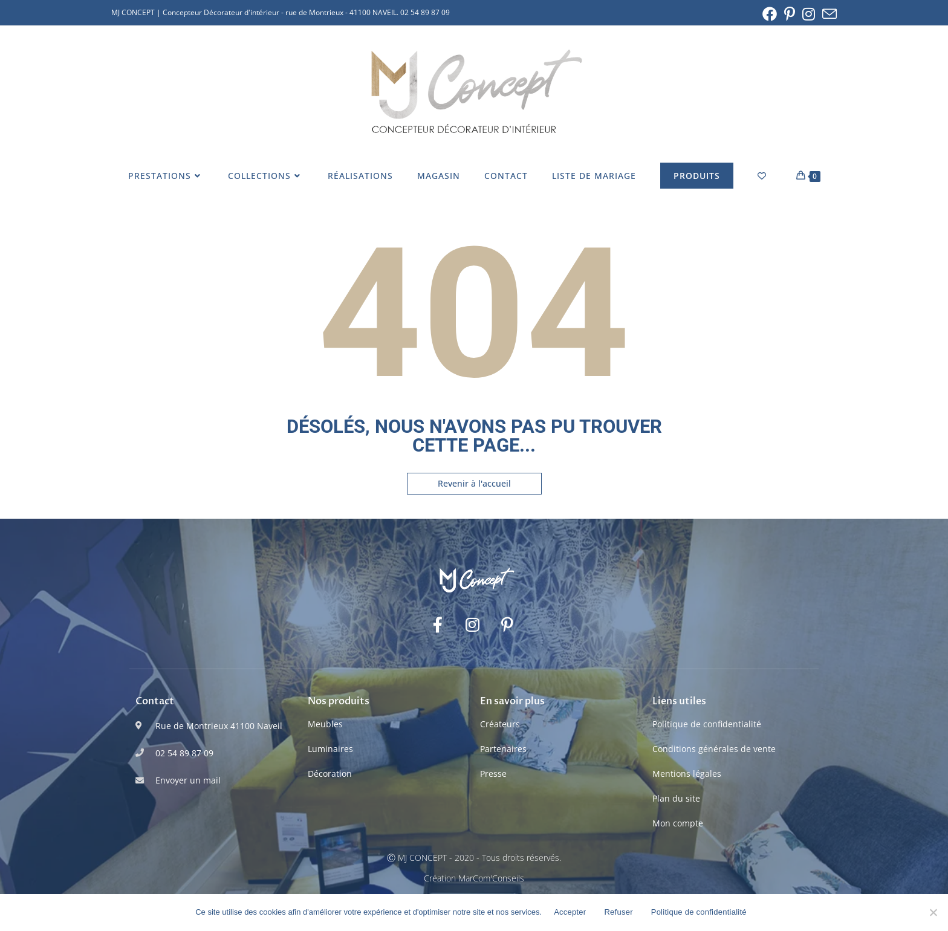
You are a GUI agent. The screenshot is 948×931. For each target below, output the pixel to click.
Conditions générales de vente (714, 748)
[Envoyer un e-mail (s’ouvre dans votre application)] (828, 14)
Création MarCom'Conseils (474, 878)
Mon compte (677, 823)
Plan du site (676, 798)
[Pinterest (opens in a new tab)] (790, 14)
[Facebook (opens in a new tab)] (770, 14)
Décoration (330, 773)
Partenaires (503, 748)
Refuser (618, 911)
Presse (493, 773)
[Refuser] (933, 912)
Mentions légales (686, 773)
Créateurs (500, 724)
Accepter (570, 911)
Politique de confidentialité (706, 724)
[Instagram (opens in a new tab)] (809, 14)
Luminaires (330, 748)
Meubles (325, 724)
